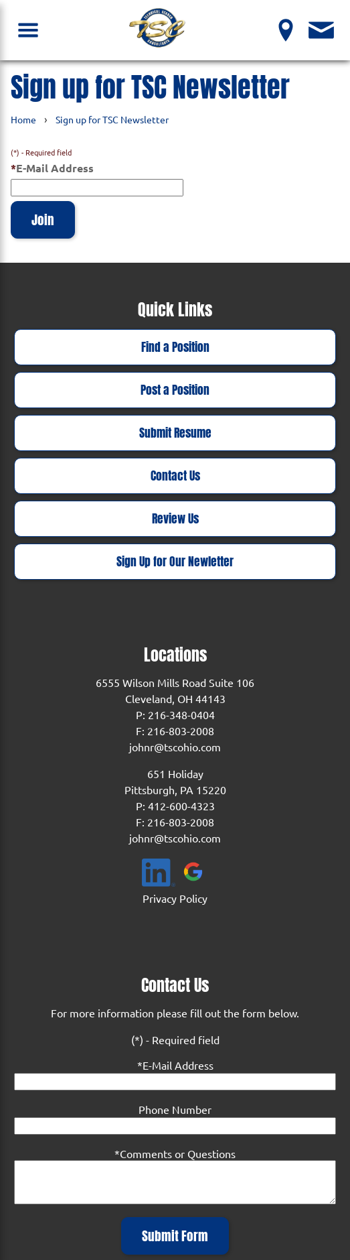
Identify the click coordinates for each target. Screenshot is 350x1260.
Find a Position (175, 347)
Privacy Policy (175, 898)
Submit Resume (175, 433)
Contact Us (175, 476)
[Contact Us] (321, 30)
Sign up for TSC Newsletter (112, 119)
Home (23, 119)
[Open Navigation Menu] (28, 30)
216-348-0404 (181, 714)
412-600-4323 (181, 805)
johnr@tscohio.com (175, 746)
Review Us (175, 518)
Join (42, 219)
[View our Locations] (286, 30)
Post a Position (175, 390)
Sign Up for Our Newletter (175, 561)
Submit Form (175, 1235)
